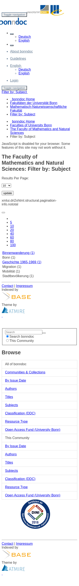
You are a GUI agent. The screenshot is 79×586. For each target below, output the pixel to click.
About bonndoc (21, 51)
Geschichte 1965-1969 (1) (21, 262)
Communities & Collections (25, 372)
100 (13, 245)
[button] (11, 34)
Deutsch (25, 36)
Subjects (11, 405)
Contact (7, 286)
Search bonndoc (20, 336)
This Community (20, 341)
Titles (9, 397)
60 (12, 237)
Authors (11, 388)
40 (12, 233)
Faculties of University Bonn (31, 125)
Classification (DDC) (20, 413)
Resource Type (16, 421)
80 (12, 241)
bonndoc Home (23, 121)
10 (12, 226)
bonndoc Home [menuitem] (22, 99)
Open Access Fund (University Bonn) (32, 429)
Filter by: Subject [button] (15, 92)
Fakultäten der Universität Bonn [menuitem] (33, 103)
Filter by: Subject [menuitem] (22, 114)
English (24, 40)
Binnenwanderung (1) (18, 253)
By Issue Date (15, 380)
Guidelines (18, 58)
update (7, 193)
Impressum (24, 286)
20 (12, 230)
